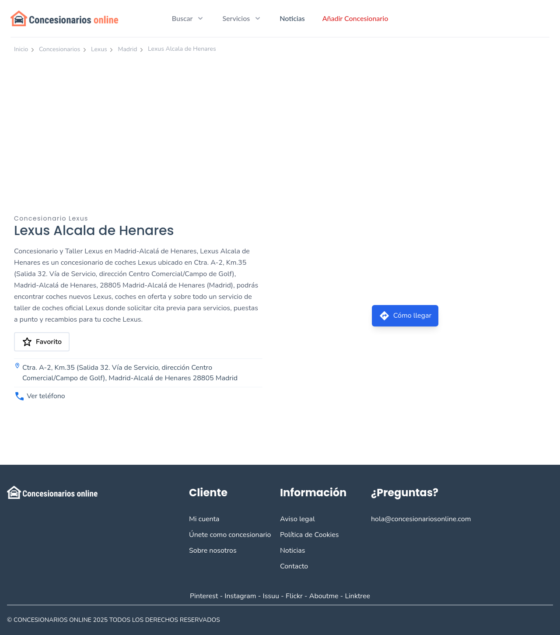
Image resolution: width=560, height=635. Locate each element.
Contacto (294, 566)
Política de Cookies (309, 535)
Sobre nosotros (213, 550)
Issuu (271, 596)
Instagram (240, 596)
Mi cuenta (204, 519)
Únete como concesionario (230, 535)
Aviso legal (297, 519)
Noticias (292, 18)
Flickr (294, 596)
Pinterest (204, 596)
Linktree (357, 596)
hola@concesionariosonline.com (421, 519)
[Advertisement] (280, 124)
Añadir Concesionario (355, 18)
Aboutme (324, 596)
